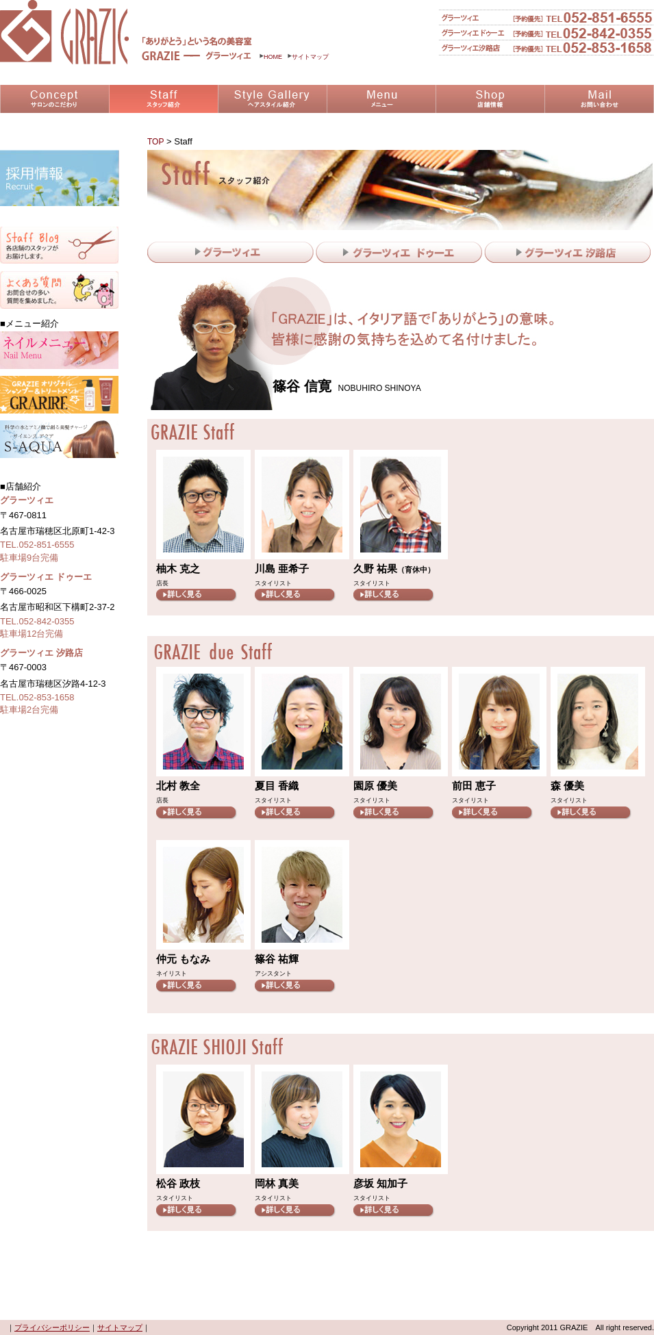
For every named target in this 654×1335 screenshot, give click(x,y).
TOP (155, 142)
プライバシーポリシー (52, 1327)
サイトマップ (308, 56)
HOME (271, 56)
